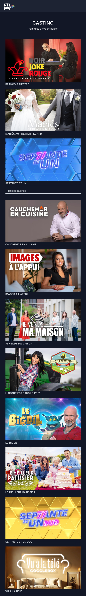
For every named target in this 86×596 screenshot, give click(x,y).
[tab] (16, 191)
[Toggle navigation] (80, 6)
